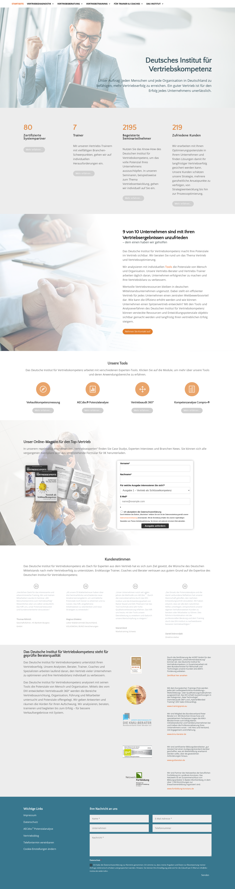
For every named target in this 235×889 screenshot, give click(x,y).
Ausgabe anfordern (155, 526)
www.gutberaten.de (176, 760)
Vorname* (125, 463)
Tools (168, 267)
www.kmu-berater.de (176, 734)
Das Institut (153, 4)
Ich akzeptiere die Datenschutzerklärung (142, 512)
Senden (205, 875)
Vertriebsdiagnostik (39, 4)
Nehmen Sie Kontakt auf (137, 331)
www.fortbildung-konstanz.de (180, 788)
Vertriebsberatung (68, 4)
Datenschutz (30, 822)
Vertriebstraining (97, 4)
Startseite (18, 4)
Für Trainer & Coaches (127, 4)
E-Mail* (123, 496)
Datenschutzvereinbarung (128, 518)
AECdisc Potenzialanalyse (38, 828)
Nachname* (125, 474)
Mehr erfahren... (34, 149)
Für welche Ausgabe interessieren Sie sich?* (142, 485)
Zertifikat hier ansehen (177, 675)
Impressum (29, 815)
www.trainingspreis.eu (177, 706)
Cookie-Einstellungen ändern (39, 849)
